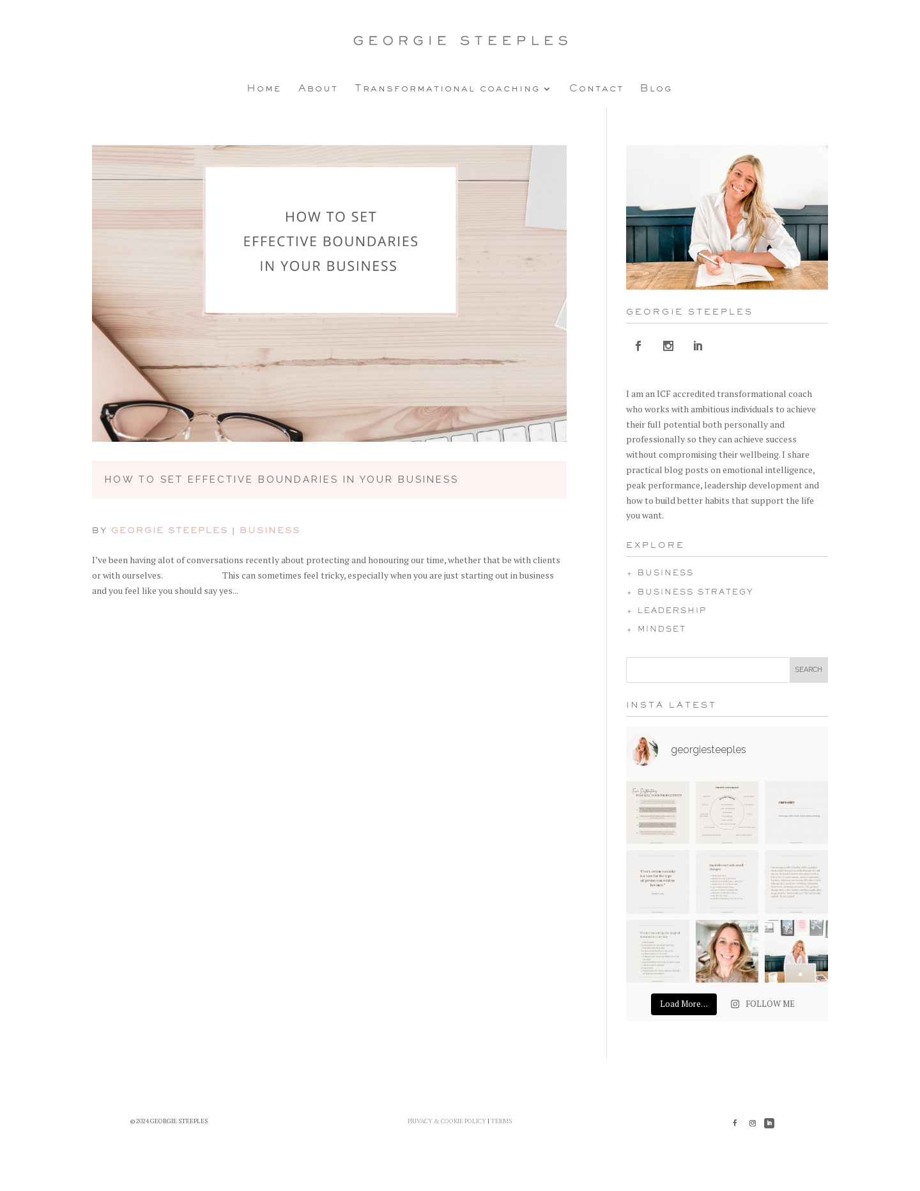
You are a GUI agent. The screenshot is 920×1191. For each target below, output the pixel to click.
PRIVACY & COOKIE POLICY (447, 1121)
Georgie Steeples (169, 531)
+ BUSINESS (660, 573)
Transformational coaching (447, 88)
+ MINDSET (656, 630)
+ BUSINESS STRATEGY (690, 592)
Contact (596, 88)
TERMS (501, 1121)
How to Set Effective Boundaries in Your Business (282, 479)
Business (270, 531)
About (318, 88)
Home (264, 88)
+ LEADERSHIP (666, 611)
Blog (656, 88)
